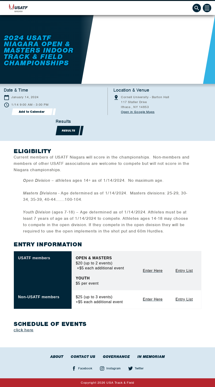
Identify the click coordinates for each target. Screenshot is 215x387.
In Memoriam (151, 357)
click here (24, 330)
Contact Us (83, 357)
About (56, 357)
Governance (116, 357)
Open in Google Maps (138, 112)
